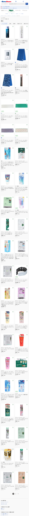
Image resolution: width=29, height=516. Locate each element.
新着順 (14, 23)
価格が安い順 (19, 23)
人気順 (10, 23)
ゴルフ (5, 15)
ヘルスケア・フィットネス (11, 15)
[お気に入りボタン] (13, 26)
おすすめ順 (4, 23)
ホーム (2, 15)
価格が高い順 (26, 23)
